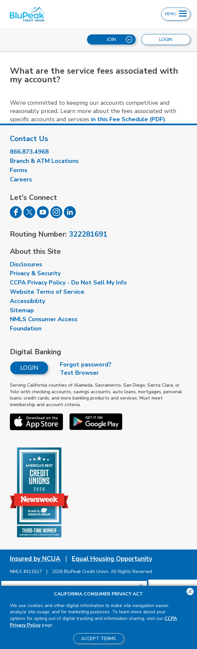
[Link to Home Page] (59, 14)
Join (119, 39)
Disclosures (26, 264)
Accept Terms (98, 638)
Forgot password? (85, 364)
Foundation (26, 328)
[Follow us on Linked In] (70, 216)
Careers (21, 179)
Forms (18, 170)
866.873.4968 (29, 152)
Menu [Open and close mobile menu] (176, 14)
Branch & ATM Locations (44, 161)
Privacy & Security (35, 273)
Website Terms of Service (47, 292)
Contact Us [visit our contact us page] (29, 139)
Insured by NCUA (35, 558)
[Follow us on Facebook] (16, 216)
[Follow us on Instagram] (56, 216)
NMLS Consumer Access (43, 319)
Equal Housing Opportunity (112, 558)
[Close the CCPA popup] (190, 591)
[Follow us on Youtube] (43, 216)
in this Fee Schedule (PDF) (128, 119)
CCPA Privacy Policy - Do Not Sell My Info (68, 282)
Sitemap (22, 310)
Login (29, 368)
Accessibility (27, 301)
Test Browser (79, 373)
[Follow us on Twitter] (29, 216)
